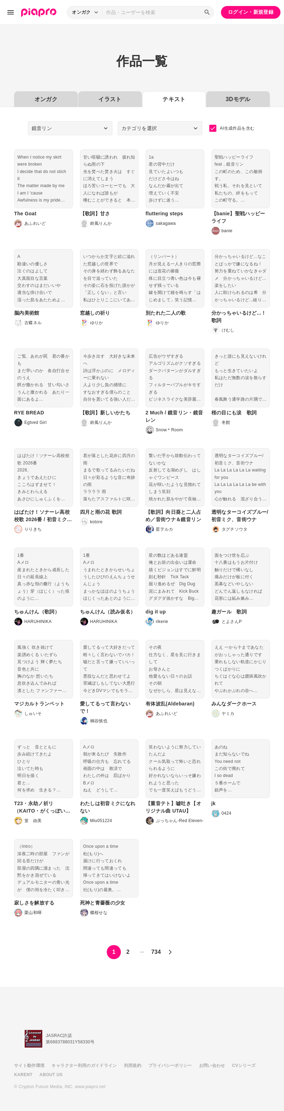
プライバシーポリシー (170, 1065)
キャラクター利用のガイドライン (84, 1065)
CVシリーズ (244, 1065)
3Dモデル (238, 99)
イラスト (109, 99)
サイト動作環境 (29, 1065)
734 (156, 952)
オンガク (46, 99)
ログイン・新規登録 (250, 12)
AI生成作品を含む (232, 128)
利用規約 (132, 1065)
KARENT (23, 1074)
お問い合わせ (212, 1065)
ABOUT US (50, 1074)
